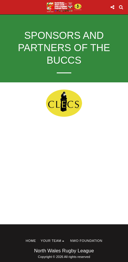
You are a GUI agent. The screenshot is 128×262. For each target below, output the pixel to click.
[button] (6, 7)
